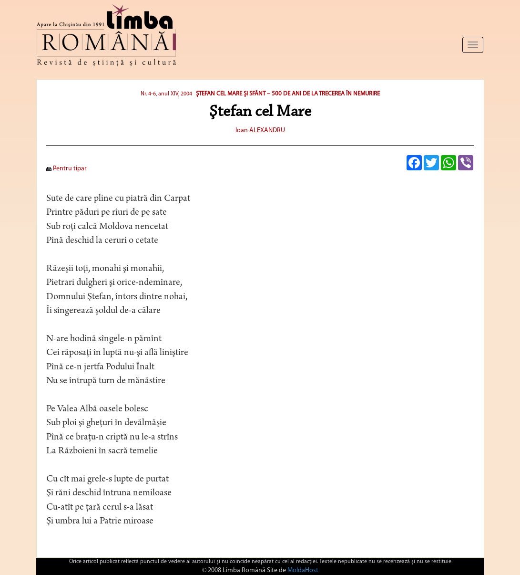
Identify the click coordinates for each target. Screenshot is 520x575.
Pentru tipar (66, 168)
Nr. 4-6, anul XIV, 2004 (166, 94)
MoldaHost (302, 570)
